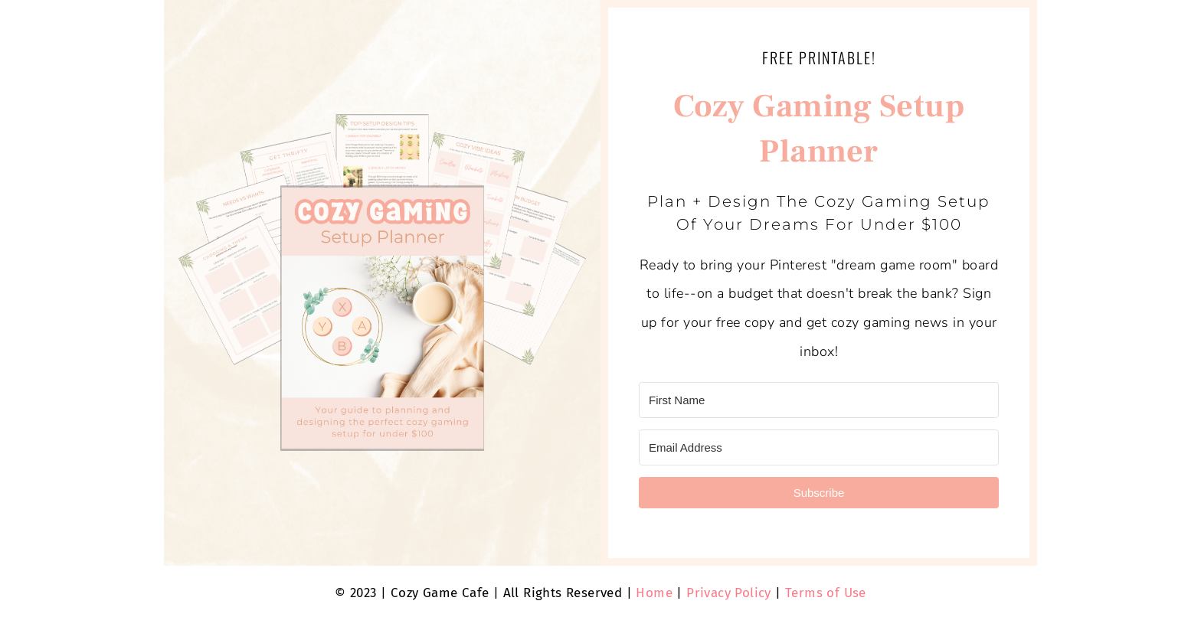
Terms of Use (825, 593)
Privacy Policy (728, 593)
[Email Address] (819, 447)
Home (654, 593)
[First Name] (819, 400)
